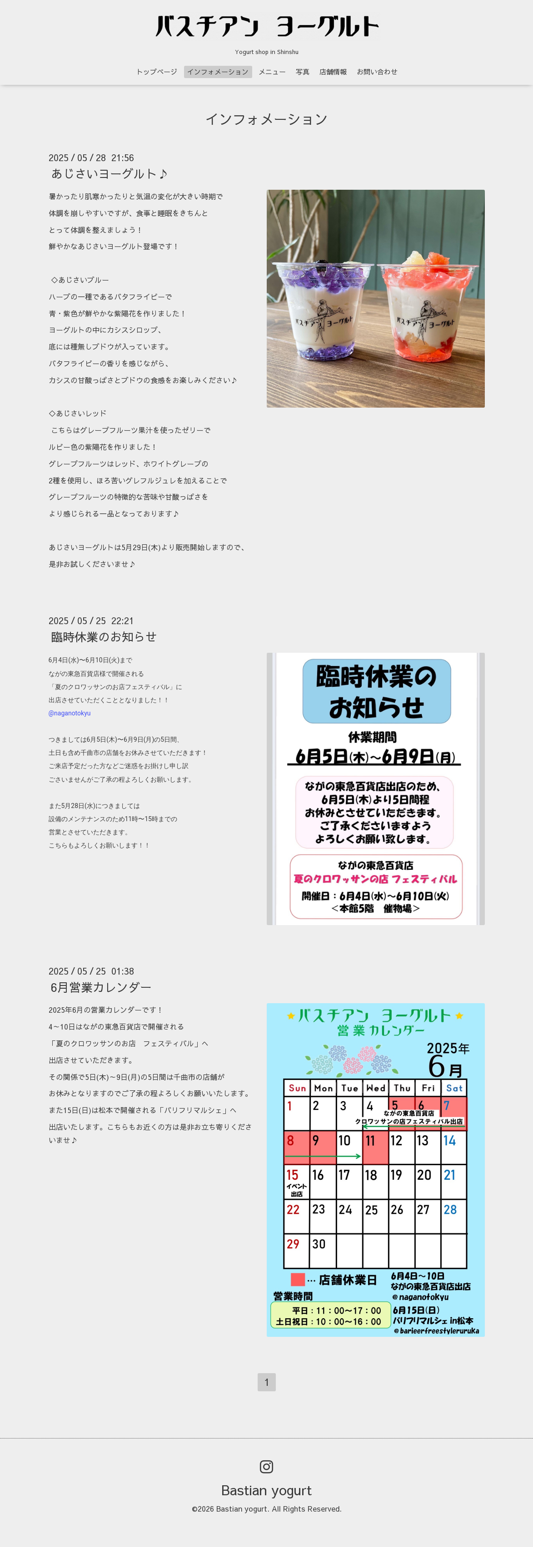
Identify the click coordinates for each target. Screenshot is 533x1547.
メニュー (272, 71)
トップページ (156, 71)
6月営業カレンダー (101, 987)
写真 (302, 71)
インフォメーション (218, 71)
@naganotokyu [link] (70, 713)
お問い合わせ (377, 71)
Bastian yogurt (266, 1489)
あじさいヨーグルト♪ (110, 173)
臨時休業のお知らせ (104, 636)
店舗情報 (333, 71)
